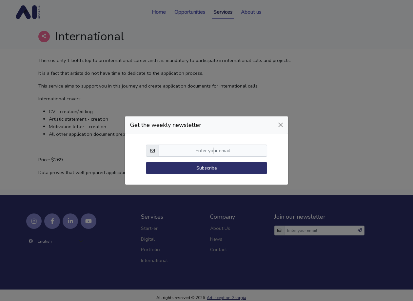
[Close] (280, 119)
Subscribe (206, 161)
